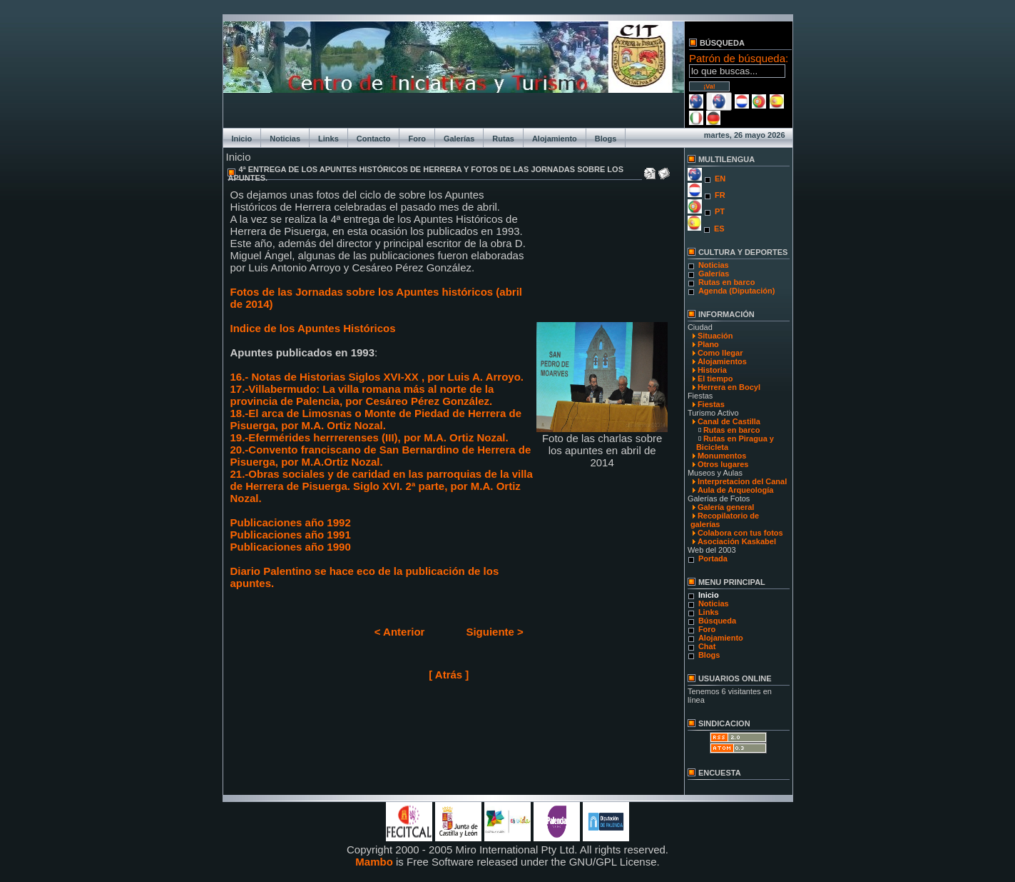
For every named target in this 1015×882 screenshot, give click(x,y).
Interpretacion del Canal (742, 481)
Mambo (374, 862)
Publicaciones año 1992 (290, 522)
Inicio (242, 138)
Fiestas (711, 404)
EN (720, 178)
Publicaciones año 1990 (290, 547)
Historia (712, 370)
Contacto (374, 138)
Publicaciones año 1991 (290, 534)
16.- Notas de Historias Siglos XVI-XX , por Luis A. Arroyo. (377, 377)
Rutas (503, 138)
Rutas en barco (726, 282)
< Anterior (399, 632)
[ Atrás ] (449, 674)
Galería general (726, 507)
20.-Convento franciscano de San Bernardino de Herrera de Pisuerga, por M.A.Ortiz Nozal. (380, 455)
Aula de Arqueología (736, 490)
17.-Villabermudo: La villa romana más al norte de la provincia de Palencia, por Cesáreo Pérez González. (362, 395)
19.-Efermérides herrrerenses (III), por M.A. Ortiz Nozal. (369, 437)
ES (719, 228)
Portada (713, 558)
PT (720, 211)
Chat (706, 646)
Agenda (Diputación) (736, 290)
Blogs (606, 138)
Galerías (459, 138)
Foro (416, 138)
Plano (708, 344)
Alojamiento (554, 138)
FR (720, 195)
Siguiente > (494, 632)
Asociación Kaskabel (737, 541)
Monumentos (722, 455)
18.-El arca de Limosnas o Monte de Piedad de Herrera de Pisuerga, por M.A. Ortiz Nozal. (375, 419)
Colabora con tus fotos (740, 532)
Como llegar (720, 353)
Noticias (285, 138)
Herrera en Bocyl (729, 387)
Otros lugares (723, 464)
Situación (715, 335)
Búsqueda (717, 620)
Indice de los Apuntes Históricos (313, 328)
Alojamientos (722, 361)
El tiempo (715, 378)
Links (328, 138)
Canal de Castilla (729, 421)
